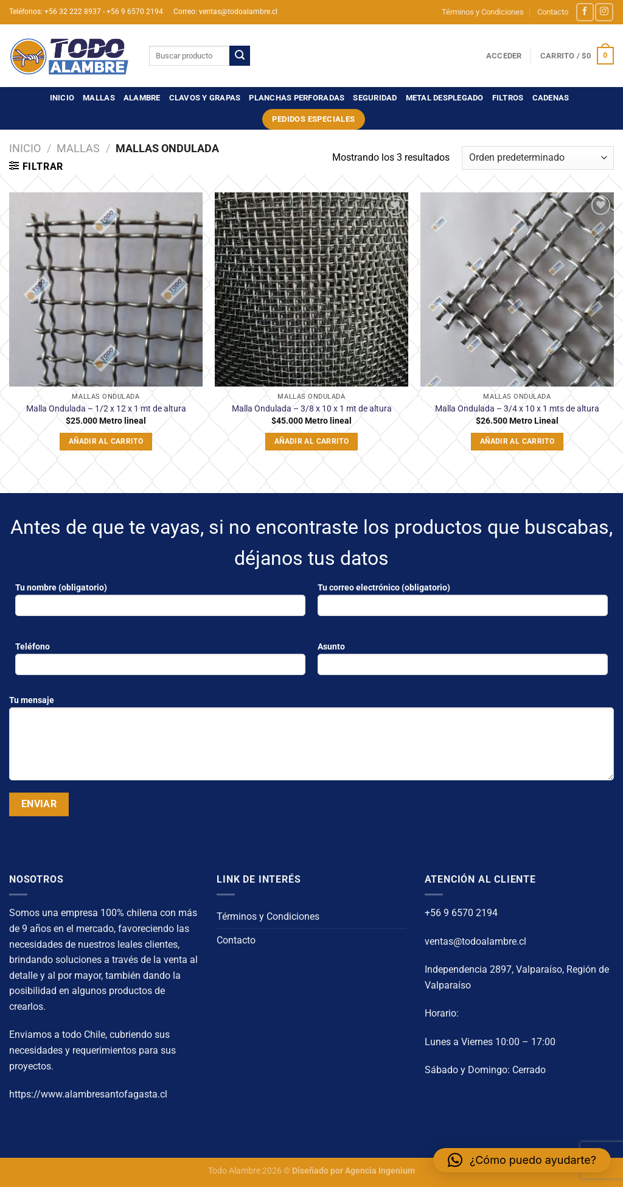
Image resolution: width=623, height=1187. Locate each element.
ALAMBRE (142, 97)
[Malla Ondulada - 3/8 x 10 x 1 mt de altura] (311, 289)
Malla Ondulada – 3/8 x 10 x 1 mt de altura (312, 409)
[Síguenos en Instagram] (604, 12)
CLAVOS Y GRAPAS (205, 97)
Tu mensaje (311, 742)
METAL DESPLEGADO (445, 97)
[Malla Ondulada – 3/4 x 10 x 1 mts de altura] (517, 289)
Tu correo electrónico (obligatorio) (463, 604)
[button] (522, 1160)
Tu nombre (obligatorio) (160, 604)
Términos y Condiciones (483, 11)
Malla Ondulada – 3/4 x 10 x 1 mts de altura (517, 409)
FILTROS (508, 97)
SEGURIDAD (375, 97)
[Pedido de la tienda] (538, 158)
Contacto (552, 11)
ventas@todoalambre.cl (475, 941)
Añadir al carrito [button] (106, 441)
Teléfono (160, 663)
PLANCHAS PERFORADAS (296, 97)
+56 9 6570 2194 (461, 913)
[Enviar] (239, 56)
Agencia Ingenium (380, 1171)
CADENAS (550, 97)
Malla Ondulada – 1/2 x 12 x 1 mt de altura (106, 409)
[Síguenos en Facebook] (585, 12)
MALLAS (99, 97)
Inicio (62, 97)
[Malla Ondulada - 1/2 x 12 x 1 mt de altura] (106, 289)
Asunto (463, 663)
